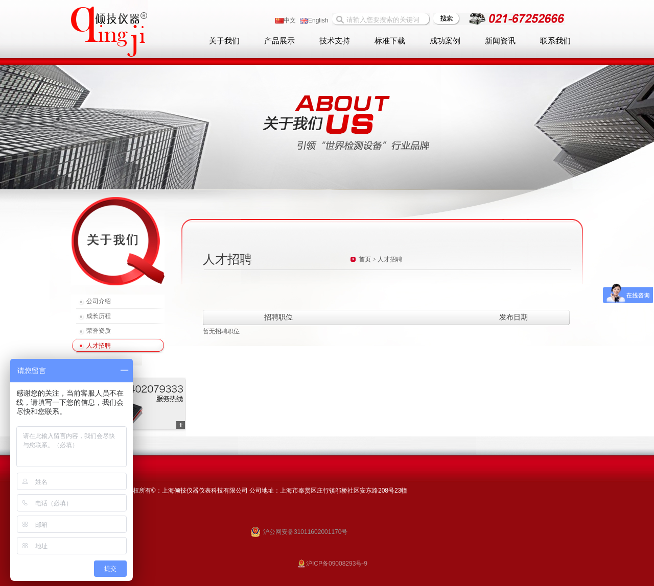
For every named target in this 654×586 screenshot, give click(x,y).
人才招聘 (98, 345)
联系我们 (555, 41)
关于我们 (224, 41)
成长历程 (98, 316)
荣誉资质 (98, 330)
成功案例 (445, 41)
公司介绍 (98, 301)
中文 (285, 20)
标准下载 (390, 41)
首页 (365, 259)
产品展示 (279, 41)
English (314, 20)
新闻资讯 (500, 41)
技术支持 (334, 41)
